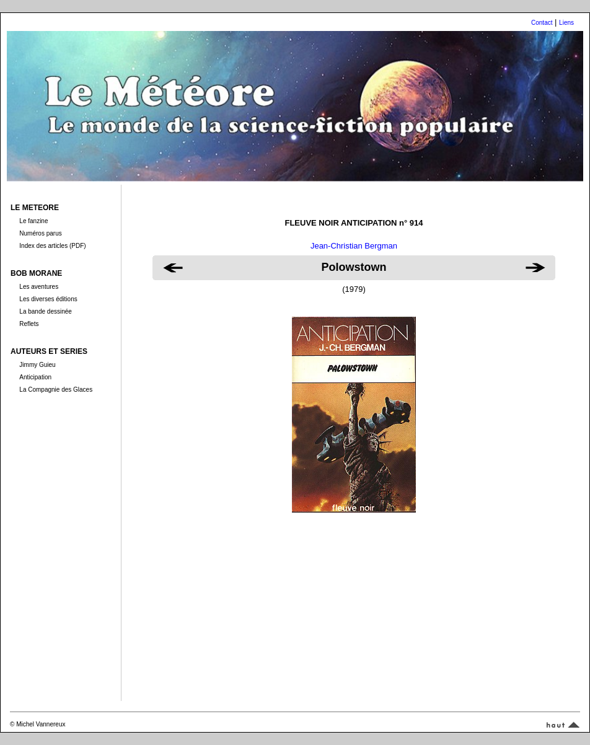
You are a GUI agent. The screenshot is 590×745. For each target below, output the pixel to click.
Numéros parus (40, 233)
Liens (566, 22)
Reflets (28, 323)
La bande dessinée (45, 311)
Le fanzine (33, 221)
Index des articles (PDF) (52, 245)
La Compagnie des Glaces (55, 389)
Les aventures (38, 286)
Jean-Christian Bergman (353, 245)
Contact (541, 22)
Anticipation (35, 377)
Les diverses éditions (48, 299)
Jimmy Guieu (37, 364)
